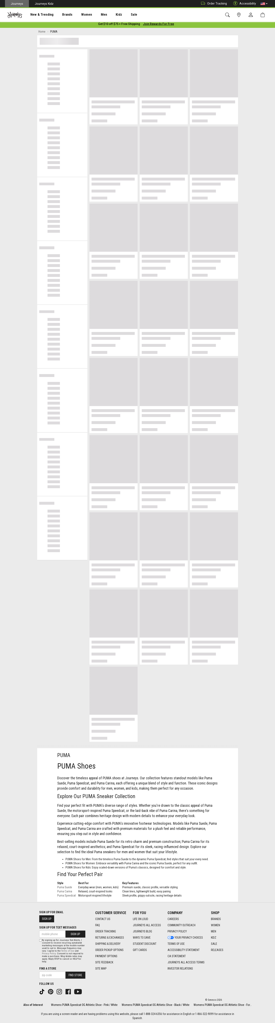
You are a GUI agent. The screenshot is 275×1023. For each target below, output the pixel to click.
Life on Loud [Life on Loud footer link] (140, 919)
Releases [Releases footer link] (217, 950)
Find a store (47, 968)
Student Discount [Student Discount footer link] (144, 943)
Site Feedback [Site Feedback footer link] (104, 962)
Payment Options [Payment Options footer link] (106, 956)
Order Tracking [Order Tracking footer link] (105, 931)
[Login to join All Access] (119, 25)
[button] (264, 3)
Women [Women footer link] (215, 925)
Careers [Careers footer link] (173, 919)
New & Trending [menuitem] (38, 14)
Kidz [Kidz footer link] (213, 937)
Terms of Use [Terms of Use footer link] (176, 943)
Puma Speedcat (66, 896)
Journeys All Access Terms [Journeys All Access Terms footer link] (186, 962)
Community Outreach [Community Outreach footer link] (181, 925)
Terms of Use (67, 951)
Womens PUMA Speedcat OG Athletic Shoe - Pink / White (84, 1004)
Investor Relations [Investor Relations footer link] (180, 968)
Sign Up (46, 918)
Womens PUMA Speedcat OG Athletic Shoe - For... (223, 1004)
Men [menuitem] (93, 14)
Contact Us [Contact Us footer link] (102, 919)
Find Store (75, 975)
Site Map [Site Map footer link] (101, 968)
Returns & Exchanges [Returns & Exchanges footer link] (109, 937)
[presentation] (38, 14)
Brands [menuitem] (61, 14)
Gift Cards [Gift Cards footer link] (140, 950)
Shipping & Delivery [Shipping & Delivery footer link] (107, 943)
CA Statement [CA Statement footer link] (177, 956)
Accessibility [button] (243, 3)
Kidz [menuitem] (106, 14)
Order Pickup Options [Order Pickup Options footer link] (109, 950)
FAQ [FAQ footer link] (97, 925)
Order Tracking (213, 3)
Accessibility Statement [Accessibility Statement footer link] (184, 950)
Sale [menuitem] (119, 14)
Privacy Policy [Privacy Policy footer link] (177, 931)
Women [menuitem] (78, 14)
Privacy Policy (49, 953)
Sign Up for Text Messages (57, 927)
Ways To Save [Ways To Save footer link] (142, 937)
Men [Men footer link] (213, 931)
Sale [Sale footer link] (214, 943)
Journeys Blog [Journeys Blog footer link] (142, 931)
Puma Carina (64, 892)
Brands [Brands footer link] (216, 919)
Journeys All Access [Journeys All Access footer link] (147, 925)
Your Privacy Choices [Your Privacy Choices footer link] (185, 937)
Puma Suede (64, 888)
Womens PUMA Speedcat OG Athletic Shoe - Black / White (155, 1004)
